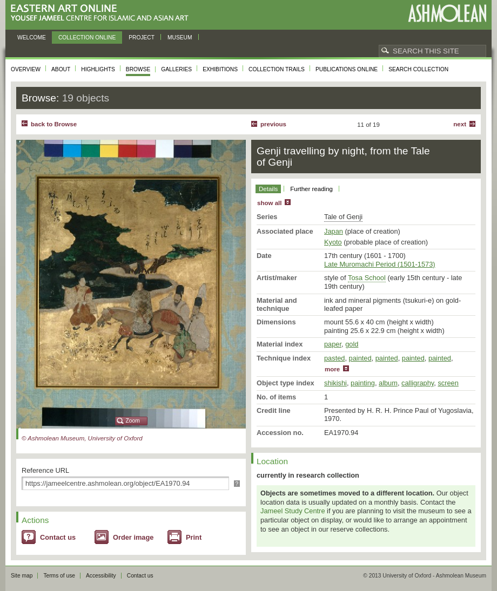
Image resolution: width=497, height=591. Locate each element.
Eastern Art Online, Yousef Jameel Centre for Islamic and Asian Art (102, 13)
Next (459, 124)
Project (142, 37)
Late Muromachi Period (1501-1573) (379, 264)
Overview (26, 69)
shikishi (335, 383)
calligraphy (417, 383)
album (388, 383)
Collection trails (277, 69)
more (332, 369)
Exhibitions (220, 69)
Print (194, 537)
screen (448, 383)
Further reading (311, 189)
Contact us (58, 537)
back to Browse (54, 124)
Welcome (31, 37)
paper (332, 344)
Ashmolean (447, 13)
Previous (273, 124)
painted (360, 358)
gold (351, 344)
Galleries (176, 69)
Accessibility (101, 576)
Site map (21, 576)
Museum (179, 37)
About (60, 69)
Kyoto (333, 242)
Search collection (418, 69)
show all (269, 203)
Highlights (98, 69)
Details (268, 189)
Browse (138, 69)
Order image (133, 537)
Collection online (87, 37)
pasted (334, 358)
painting (363, 383)
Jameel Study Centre (292, 511)
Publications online (346, 69)
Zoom (133, 421)
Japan (333, 231)
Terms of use (59, 576)
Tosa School (367, 278)
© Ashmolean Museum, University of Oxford (82, 438)
